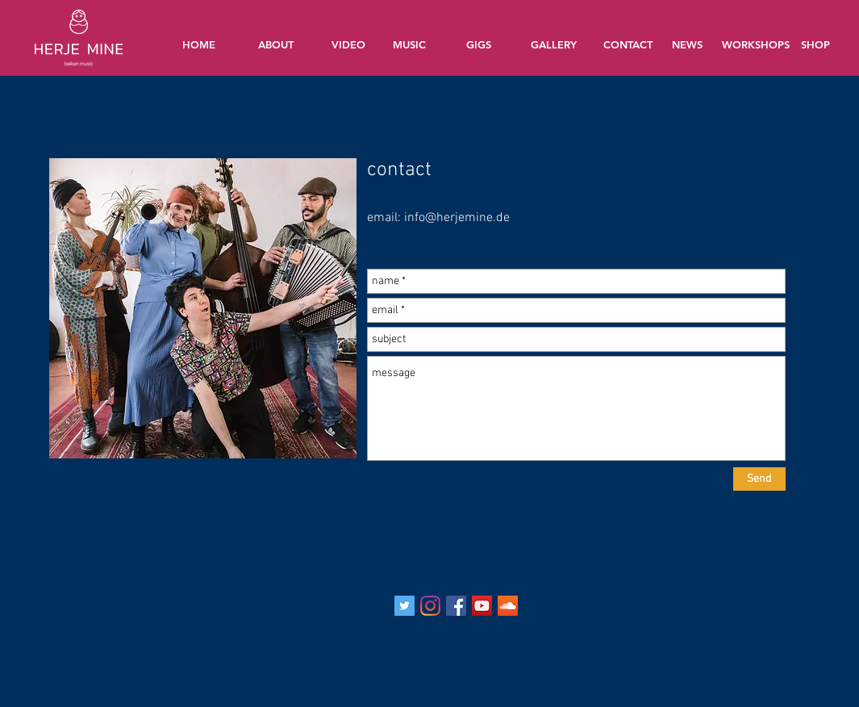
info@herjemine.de (457, 218)
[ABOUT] (276, 44)
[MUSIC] (409, 44)
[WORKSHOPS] (757, 44)
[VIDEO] (348, 44)
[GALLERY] (554, 44)
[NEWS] (687, 44)
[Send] (759, 479)
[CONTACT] (628, 44)
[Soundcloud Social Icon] (508, 606)
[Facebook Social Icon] (456, 606)
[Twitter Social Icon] (404, 606)
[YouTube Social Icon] (482, 606)
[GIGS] (479, 44)
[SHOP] (815, 44)
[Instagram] (430, 606)
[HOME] (199, 44)
